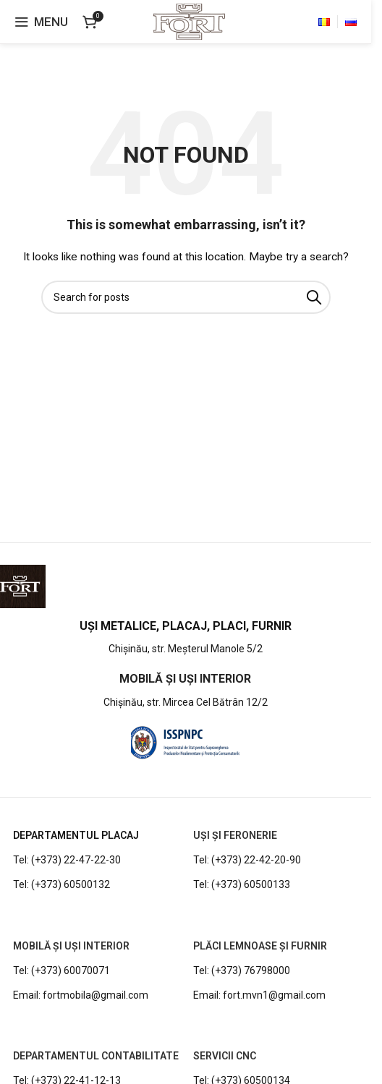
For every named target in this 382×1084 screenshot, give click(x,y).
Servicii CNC (224, 1056)
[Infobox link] (185, 638)
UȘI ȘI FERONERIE (235, 835)
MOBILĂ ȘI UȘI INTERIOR (71, 946)
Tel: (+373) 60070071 (61, 970)
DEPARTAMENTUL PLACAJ (76, 835)
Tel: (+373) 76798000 (241, 970)
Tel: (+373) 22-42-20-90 (247, 860)
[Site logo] (189, 21)
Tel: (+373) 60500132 (61, 884)
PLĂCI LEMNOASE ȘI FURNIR (260, 946)
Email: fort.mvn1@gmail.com (259, 995)
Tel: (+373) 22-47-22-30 (67, 860)
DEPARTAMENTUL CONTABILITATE (96, 1056)
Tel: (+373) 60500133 (241, 884)
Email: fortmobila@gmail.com (80, 995)
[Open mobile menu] (41, 21)
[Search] (186, 297)
